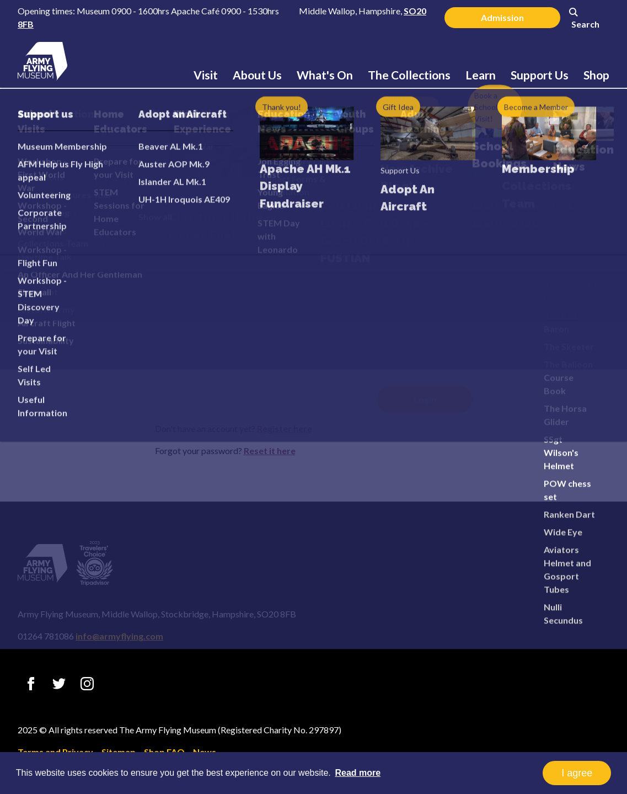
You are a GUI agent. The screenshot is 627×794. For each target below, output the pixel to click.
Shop (596, 75)
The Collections (409, 75)
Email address (181, 177)
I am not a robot (185, 316)
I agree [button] (576, 773)
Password (173, 233)
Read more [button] (358, 772)
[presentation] (239, 346)
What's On (325, 75)
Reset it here (270, 450)
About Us (257, 75)
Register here (284, 428)
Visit (206, 75)
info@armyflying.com (119, 636)
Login (313, 138)
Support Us (540, 75)
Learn (480, 75)
